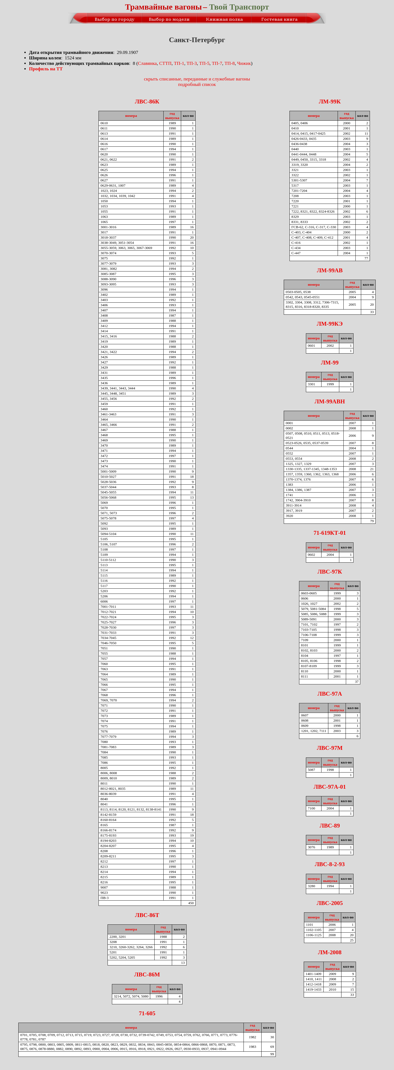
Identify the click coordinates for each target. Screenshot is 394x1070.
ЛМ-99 (329, 362)
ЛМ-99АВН (330, 401)
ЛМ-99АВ (330, 270)
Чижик (244, 63)
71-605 (147, 1013)
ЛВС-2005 (330, 903)
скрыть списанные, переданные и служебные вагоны (197, 79)
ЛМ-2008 (329, 952)
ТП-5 (204, 63)
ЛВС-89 (330, 825)
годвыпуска (172, 115)
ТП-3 (192, 63)
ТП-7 (217, 63)
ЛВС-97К (329, 571)
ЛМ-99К (330, 101)
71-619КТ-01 (330, 533)
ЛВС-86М (147, 974)
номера (131, 116)
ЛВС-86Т (147, 915)
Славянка (147, 63)
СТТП (165, 63)
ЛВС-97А (330, 693)
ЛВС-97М (330, 748)
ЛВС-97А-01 (330, 786)
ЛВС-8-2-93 (329, 864)
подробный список (197, 84)
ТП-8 (229, 63)
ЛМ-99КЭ (330, 323)
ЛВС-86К (147, 101)
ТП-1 (179, 63)
